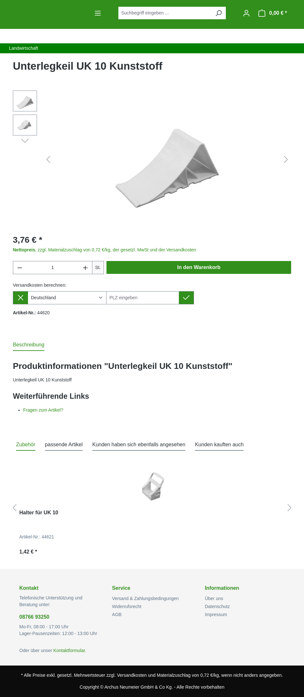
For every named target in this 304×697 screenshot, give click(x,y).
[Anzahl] (52, 267)
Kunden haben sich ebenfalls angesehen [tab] (138, 444)
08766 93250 (34, 617)
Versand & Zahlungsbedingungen (145, 598)
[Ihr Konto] (246, 13)
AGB (117, 614)
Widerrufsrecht (126, 606)
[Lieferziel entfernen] (20, 297)
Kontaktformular (69, 650)
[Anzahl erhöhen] (85, 267)
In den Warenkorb (199, 267)
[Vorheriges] (48, 159)
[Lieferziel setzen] (186, 297)
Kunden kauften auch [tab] (219, 444)
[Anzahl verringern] (19, 267)
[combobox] (164, 13)
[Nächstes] (286, 159)
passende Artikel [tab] (64, 444)
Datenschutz (217, 606)
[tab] (28, 345)
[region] (152, 160)
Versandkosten (132, 675)
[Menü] (98, 13)
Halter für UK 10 (38, 512)
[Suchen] (218, 13)
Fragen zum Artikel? (43, 410)
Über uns (214, 598)
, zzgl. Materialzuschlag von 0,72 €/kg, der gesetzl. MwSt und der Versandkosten (104, 249)
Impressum (216, 614)
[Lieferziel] (142, 297)
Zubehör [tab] (25, 444)
